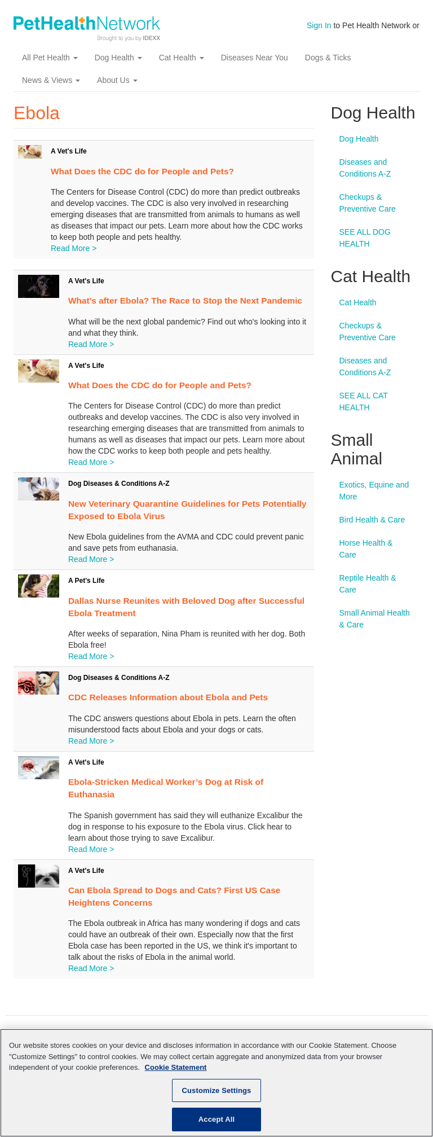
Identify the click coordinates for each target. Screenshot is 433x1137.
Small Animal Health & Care (374, 618)
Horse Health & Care (366, 548)
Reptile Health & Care (367, 583)
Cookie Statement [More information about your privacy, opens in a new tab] (176, 1067)
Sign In (319, 25)
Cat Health (181, 57)
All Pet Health (50, 57)
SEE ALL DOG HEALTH (365, 237)
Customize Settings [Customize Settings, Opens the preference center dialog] (216, 1090)
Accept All (216, 1119)
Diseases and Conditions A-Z (365, 167)
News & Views (51, 80)
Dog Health (118, 57)
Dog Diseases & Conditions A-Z (119, 484)
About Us (117, 80)
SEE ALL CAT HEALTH (363, 401)
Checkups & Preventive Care (367, 202)
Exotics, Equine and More (374, 490)
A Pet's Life (86, 581)
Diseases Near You (254, 57)
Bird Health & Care (372, 519)
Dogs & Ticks (328, 57)
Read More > (73, 248)
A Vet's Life (69, 151)
